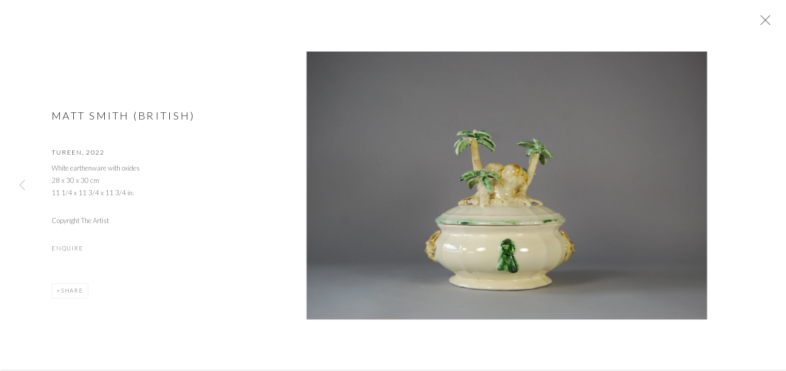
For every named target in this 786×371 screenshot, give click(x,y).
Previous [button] (22, 185)
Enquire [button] (67, 251)
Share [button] (72, 293)
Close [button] (763, 23)
